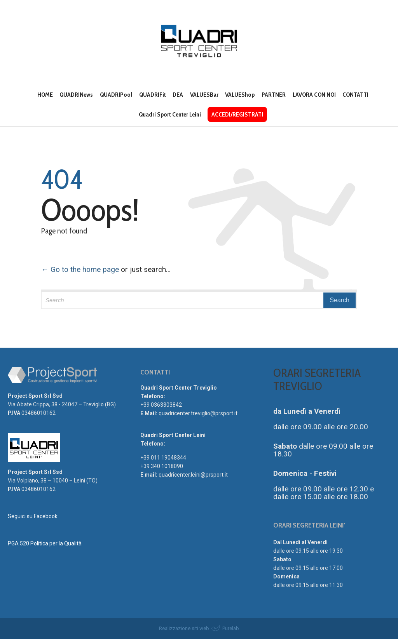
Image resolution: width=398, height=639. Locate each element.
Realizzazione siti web (184, 628)
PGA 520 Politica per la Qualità (45, 543)
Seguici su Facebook (33, 516)
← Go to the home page (80, 269)
